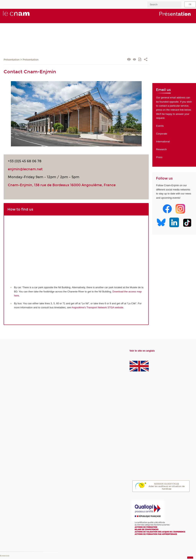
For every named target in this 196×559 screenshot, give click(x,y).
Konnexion (4, 555)
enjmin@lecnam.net (25, 169)
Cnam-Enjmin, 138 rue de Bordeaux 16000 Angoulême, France (62, 185)
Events (160, 125)
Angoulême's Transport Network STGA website (97, 307)
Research (161, 149)
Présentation (12, 59)
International (163, 141)
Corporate (161, 133)
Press (159, 157)
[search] (164, 4)
